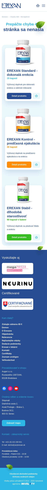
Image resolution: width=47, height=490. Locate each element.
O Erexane (7, 331)
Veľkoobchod (8, 360)
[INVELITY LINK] (28, 483)
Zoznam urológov (10, 357)
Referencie (7, 337)
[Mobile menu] (43, 6)
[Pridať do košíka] (36, 95)
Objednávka (7, 334)
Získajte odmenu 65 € (12, 324)
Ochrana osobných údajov (24, 477)
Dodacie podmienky (11, 344)
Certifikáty (7, 354)
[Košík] (37, 5)
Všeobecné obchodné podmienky (23, 474)
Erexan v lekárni (9, 347)
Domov (5, 17)
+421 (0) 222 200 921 (13, 442)
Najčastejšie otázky (11, 340)
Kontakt (5, 350)
